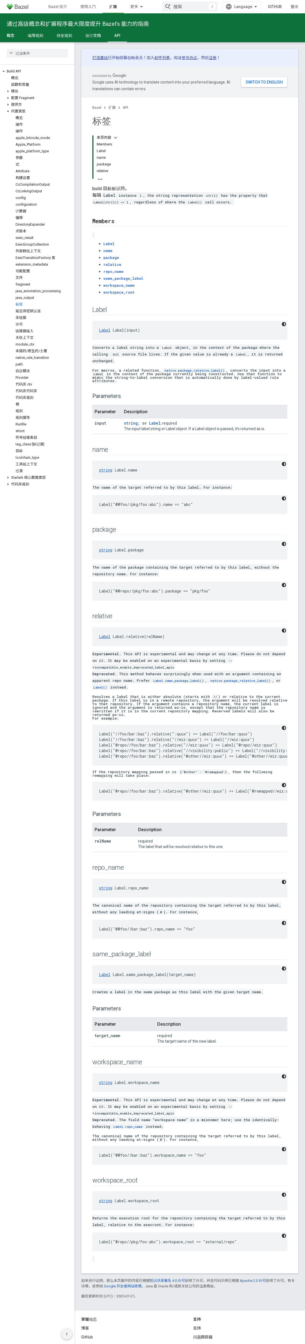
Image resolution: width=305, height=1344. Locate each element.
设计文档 (93, 35)
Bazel (96, 107)
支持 (197, 1282)
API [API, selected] (117, 35)
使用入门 (88, 6)
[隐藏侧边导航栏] (66, 1334)
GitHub (275, 6)
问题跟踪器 (203, 1291)
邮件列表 (162, 58)
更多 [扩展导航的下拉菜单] (134, 6)
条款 (85, 1332)
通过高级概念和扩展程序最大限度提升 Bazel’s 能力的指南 (78, 24)
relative (112, 214)
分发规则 (64, 35)
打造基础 (100, 58)
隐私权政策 (104, 1332)
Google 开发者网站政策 (123, 1236)
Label (109, 193)
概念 (10, 35)
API (125, 107)
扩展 (112, 107)
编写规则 (35, 35)
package (111, 207)
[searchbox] (37, 53)
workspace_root (118, 242)
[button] (37, 71)
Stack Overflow (206, 1309)
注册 (213, 58)
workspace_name (118, 235)
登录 (294, 6)
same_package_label (123, 228)
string (131, 373)
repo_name (113, 221)
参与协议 (189, 58)
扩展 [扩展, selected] (113, 6)
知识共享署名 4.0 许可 (167, 1231)
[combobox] (190, 7)
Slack (198, 1300)
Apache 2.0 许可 (253, 1231)
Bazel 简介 (58, 6)
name (107, 200)
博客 (85, 1282)
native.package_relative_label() (194, 320)
